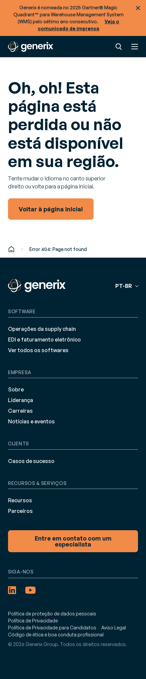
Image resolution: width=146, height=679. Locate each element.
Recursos (20, 500)
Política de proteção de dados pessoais (52, 613)
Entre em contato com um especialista (73, 541)
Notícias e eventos (31, 421)
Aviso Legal (113, 627)
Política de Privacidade (33, 620)
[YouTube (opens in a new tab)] (30, 590)
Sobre (16, 389)
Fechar (138, 8)
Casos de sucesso (31, 461)
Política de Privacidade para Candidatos (52, 627)
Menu (134, 46)
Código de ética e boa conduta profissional (56, 634)
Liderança (20, 400)
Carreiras (20, 410)
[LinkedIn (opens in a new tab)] (12, 590)
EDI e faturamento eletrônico (44, 339)
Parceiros (20, 511)
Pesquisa (118, 46)
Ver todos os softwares (38, 350)
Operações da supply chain (42, 329)
